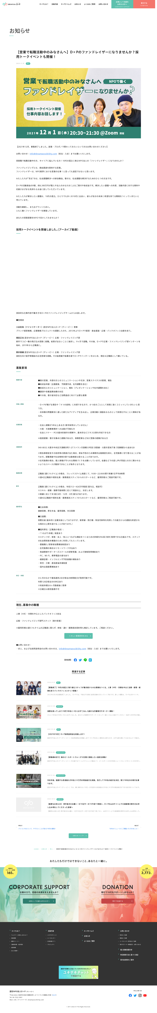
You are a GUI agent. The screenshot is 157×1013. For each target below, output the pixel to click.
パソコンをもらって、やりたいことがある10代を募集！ (37, 829)
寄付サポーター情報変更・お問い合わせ (133, 946)
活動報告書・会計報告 (18, 946)
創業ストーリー (16, 942)
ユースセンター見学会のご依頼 (130, 942)
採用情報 (14, 949)
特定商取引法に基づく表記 (130, 955)
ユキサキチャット (53, 935)
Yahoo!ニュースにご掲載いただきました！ (124, 829)
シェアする (75, 660)
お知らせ (79, 6)
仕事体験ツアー (52, 942)
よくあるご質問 (91, 6)
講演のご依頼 (124, 938)
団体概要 (14, 938)
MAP (54, 993)
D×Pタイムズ (68, 6)
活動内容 (56, 6)
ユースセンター (52, 938)
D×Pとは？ (45, 6)
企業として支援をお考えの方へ (124, 5)
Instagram (140, 994)
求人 (28, 63)
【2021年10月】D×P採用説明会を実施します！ (72, 734)
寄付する (146, 5)
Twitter (135, 994)
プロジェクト (61, 752)
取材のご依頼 (124, 935)
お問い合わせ (105, 6)
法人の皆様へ (15, 953)
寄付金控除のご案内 (127, 959)
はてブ (90, 660)
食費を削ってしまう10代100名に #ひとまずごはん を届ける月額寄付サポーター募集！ (91, 711)
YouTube (145, 994)
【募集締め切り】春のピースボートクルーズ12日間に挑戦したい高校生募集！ (87, 757)
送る (85, 660)
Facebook (130, 994)
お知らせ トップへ (78, 836)
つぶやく (80, 660)
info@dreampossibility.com (43, 154)
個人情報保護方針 (126, 951)
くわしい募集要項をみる (78, 636)
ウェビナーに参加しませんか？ (21, 935)
